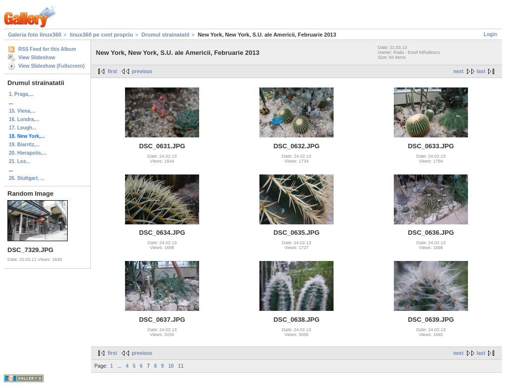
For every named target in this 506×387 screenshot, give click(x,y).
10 (170, 366)
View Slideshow (36, 57)
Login (490, 34)
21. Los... (19, 161)
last (481, 71)
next (458, 71)
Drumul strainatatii (165, 35)
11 (180, 366)
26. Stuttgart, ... (26, 178)
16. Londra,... (24, 119)
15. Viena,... (22, 111)
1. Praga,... (21, 94)
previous (142, 71)
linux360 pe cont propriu (101, 35)
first (112, 71)
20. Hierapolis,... (27, 153)
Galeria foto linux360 (34, 35)
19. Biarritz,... (24, 144)
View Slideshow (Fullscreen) (51, 66)
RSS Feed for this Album (47, 49)
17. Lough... (23, 127)
